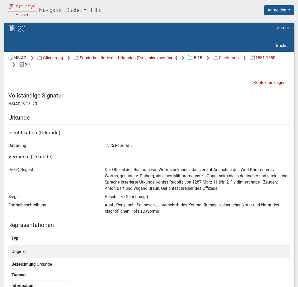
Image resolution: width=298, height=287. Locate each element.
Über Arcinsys (164, 280)
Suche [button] (74, 10)
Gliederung (50, 57)
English (12, 276)
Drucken (282, 45)
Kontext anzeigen (270, 82)
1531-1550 (262, 57)
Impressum (280, 280)
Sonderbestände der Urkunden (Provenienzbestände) (125, 57)
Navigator (50, 10)
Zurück (283, 27)
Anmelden (277, 10)
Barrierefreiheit (242, 280)
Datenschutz (202, 280)
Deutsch (31, 276)
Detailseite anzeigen (225, 251)
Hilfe (96, 10)
